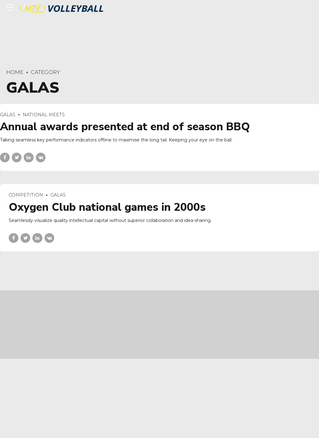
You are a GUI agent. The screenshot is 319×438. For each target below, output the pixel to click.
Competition (26, 195)
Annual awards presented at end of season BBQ (125, 127)
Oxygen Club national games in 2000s (107, 207)
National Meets (44, 115)
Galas (7, 115)
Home (14, 72)
